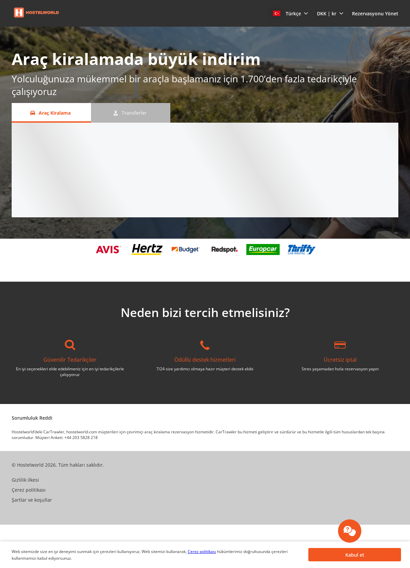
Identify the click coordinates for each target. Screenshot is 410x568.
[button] (291, 13)
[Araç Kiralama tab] (51, 113)
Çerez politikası (202, 551)
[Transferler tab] (130, 113)
